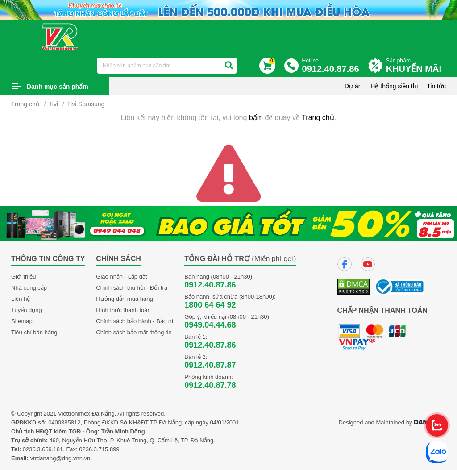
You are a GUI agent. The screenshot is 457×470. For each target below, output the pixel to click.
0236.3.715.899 (99, 449)
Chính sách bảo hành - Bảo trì (134, 321)
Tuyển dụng (26, 310)
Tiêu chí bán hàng (34, 332)
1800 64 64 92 (210, 304)
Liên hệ (20, 298)
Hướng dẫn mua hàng (124, 298)
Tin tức (436, 86)
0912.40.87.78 (210, 385)
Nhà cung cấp (29, 287)
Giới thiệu (23, 276)
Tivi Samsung (85, 104)
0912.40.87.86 (210, 284)
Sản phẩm (416, 66)
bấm (256, 117)
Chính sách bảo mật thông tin (133, 332)
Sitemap (22, 321)
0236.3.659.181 (43, 449)
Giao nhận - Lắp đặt (121, 276)
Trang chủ (25, 104)
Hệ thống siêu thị (394, 86)
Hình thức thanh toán (123, 310)
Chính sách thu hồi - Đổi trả (131, 287)
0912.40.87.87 (210, 365)
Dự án (353, 86)
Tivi (53, 104)
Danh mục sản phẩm (57, 86)
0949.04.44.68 (210, 324)
